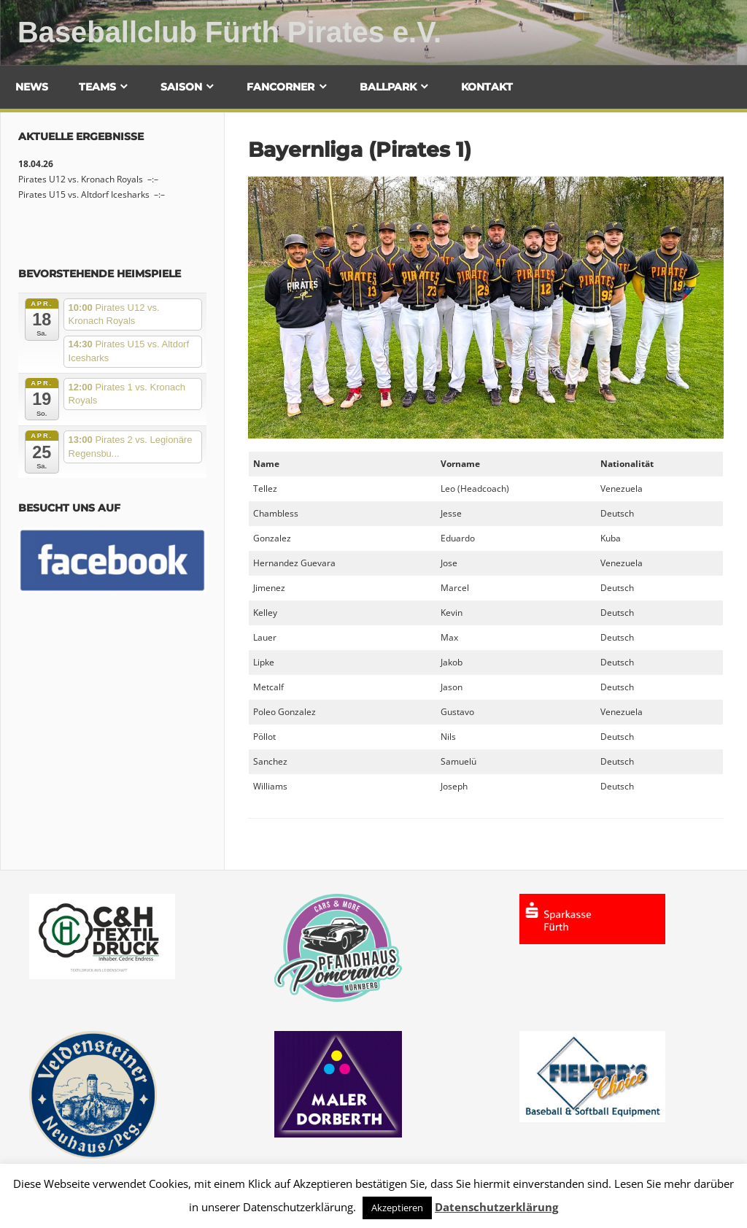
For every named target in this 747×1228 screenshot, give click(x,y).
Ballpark (388, 86)
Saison (181, 86)
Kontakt (487, 86)
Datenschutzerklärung (496, 1207)
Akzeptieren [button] (397, 1207)
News (31, 86)
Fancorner (280, 86)
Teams (97, 86)
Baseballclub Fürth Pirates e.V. (230, 32)
